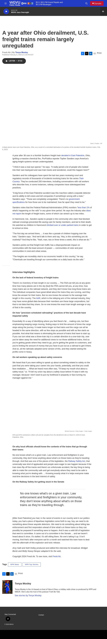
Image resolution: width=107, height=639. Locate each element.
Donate (97, 3)
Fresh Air (57, 556)
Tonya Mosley (21, 52)
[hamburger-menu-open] (5, 3)
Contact (41, 615)
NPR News (14, 564)
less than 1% (84, 207)
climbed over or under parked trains (62, 225)
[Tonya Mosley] (7, 587)
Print (99, 53)
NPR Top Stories (31, 564)
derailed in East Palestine (72, 155)
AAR (38, 298)
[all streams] (103, 11)
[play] (6, 11)
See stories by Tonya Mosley (28, 595)
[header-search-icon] (86, 3)
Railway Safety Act (76, 461)
